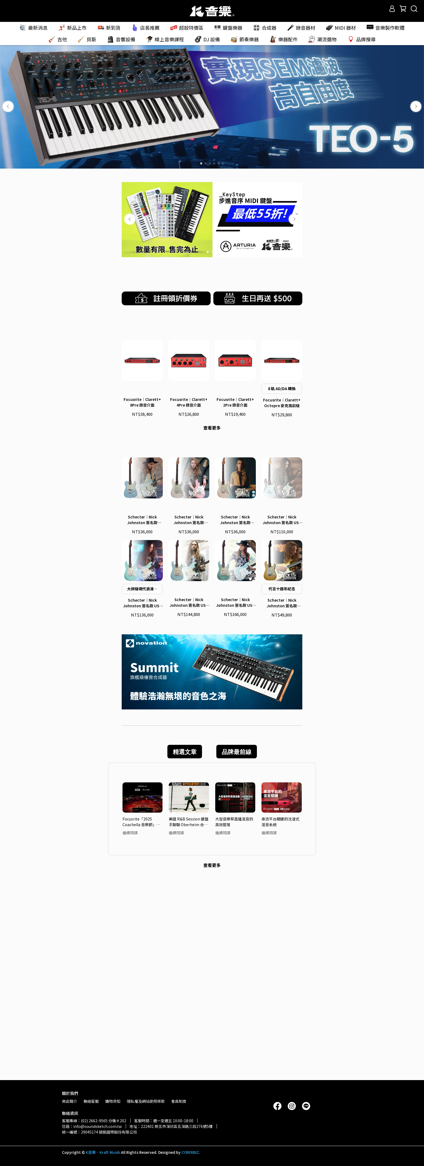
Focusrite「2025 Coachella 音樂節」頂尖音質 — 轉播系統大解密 (142, 1019)
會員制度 (178, 1101)
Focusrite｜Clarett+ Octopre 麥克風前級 (281, 543)
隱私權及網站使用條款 (146, 1101)
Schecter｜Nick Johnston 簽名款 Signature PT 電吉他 (142, 718)
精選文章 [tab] (185, 950)
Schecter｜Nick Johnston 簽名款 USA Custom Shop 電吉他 (282, 718)
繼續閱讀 (130, 1031)
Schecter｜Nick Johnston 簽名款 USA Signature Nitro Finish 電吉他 (188, 801)
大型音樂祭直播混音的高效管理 (234, 1019)
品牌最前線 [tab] (236, 950)
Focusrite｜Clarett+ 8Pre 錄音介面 (142, 543)
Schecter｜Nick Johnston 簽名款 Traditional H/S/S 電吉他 (235, 718)
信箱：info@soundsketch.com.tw (92, 1126)
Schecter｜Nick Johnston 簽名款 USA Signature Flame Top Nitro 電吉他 (235, 801)
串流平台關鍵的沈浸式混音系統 (280, 1019)
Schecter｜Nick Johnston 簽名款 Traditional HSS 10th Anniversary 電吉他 (282, 801)
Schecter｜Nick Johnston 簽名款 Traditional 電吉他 (188, 718)
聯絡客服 (91, 1101)
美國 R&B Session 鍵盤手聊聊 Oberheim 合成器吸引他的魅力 (188, 1019)
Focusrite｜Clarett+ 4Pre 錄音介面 (188, 543)
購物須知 (112, 1101)
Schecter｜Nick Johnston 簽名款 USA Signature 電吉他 (142, 801)
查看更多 (212, 568)
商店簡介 (69, 1101)
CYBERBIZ (190, 1152)
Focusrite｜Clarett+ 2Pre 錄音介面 (235, 543)
